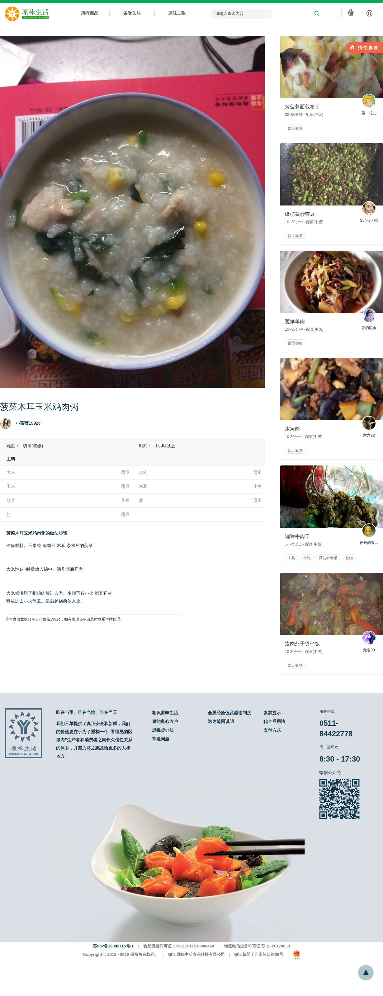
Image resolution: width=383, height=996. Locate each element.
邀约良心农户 (165, 721)
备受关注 (132, 13)
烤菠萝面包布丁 (302, 106)
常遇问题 (160, 738)
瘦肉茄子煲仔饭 (302, 643)
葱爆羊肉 (295, 321)
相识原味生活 (165, 712)
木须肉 (292, 429)
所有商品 (89, 13)
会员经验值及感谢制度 (229, 712)
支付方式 (272, 730)
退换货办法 (163, 730)
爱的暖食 (369, 319)
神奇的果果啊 (369, 534)
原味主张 (177, 13)
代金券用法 (274, 721)
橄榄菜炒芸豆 (300, 214)
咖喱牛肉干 (297, 536)
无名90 (369, 641)
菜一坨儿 (369, 104)
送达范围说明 (221, 721)
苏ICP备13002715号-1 (113, 946)
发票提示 (272, 712)
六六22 (369, 426)
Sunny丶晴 (369, 212)
